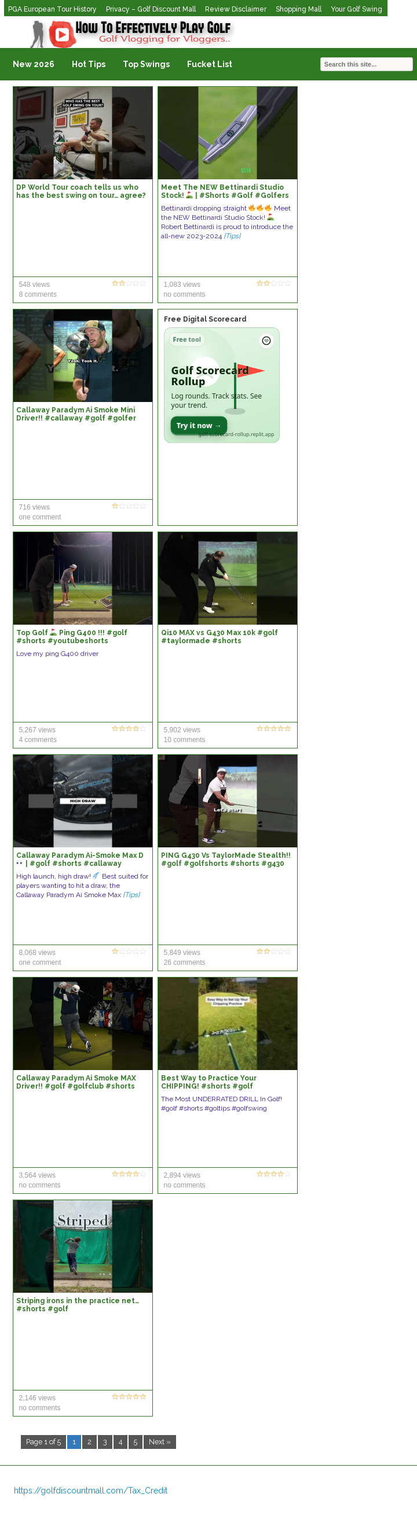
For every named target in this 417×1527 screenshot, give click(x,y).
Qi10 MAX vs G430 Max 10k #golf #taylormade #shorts (219, 637)
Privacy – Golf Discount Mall (151, 9)
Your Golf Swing (356, 9)
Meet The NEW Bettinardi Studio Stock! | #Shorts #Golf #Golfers (225, 191)
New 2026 (33, 64)
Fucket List (209, 64)
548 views (34, 285)
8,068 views (37, 953)
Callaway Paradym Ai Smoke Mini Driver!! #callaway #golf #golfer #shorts (76, 418)
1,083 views (182, 285)
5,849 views (182, 953)
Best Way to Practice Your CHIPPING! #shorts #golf (209, 1082)
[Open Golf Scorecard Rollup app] (222, 385)
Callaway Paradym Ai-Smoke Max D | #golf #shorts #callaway (80, 859)
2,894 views (182, 1175)
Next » (160, 1441)
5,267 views (37, 730)
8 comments (38, 294)
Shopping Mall (298, 9)
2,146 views (37, 1398)
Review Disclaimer (235, 9)
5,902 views (182, 730)
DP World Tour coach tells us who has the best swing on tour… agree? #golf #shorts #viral (81, 195)
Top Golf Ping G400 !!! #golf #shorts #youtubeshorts (72, 637)
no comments (185, 294)
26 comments (185, 962)
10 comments (185, 740)
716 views (34, 507)
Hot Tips (88, 64)
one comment (40, 517)
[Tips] (232, 236)
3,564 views (37, 1175)
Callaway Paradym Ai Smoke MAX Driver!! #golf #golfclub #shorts (76, 1082)
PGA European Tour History (52, 9)
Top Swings (146, 64)
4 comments (38, 740)
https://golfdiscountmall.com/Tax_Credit (90, 1490)
